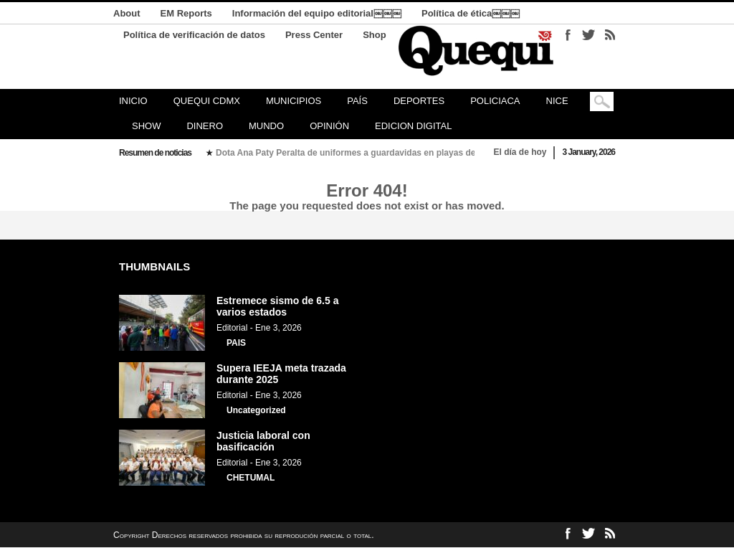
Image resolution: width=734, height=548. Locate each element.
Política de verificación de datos (194, 34)
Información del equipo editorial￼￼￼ (316, 13)
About (126, 13)
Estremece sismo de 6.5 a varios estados (277, 306)
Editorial (231, 328)
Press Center (314, 34)
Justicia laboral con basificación (263, 441)
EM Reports (186, 13)
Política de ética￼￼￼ (470, 13)
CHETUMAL (251, 478)
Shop (374, 34)
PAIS (236, 343)
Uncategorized (256, 410)
